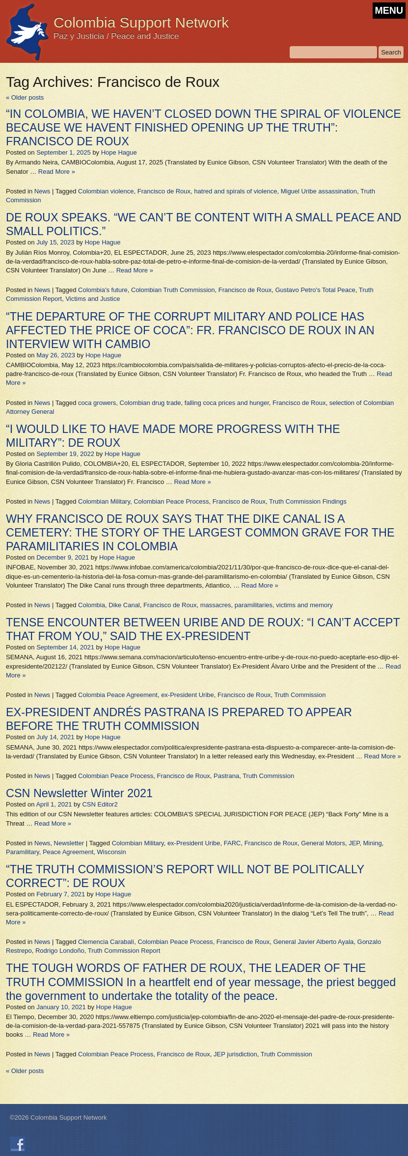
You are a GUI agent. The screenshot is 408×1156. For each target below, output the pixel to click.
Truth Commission (300, 695)
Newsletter (69, 843)
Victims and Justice (92, 298)
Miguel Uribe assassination (319, 191)
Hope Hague (119, 152)
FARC (232, 843)
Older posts (25, 97)
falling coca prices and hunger (227, 402)
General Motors (323, 843)
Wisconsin (111, 852)
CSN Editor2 (99, 804)
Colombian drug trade (150, 402)
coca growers (97, 402)
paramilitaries (253, 605)
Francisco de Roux (163, 191)
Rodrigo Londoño (59, 950)
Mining (372, 843)
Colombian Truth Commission (173, 290)
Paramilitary (22, 852)
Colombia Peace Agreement (118, 695)
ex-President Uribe (187, 695)
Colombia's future (103, 290)
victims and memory (304, 605)
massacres (215, 605)
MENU (389, 10)
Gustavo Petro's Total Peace (315, 290)
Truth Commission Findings (308, 501)
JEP (354, 843)
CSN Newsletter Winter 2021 (79, 793)
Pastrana (226, 776)
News (42, 191)
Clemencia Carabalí (106, 941)
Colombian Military (104, 501)
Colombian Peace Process (171, 501)
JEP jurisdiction (235, 1054)
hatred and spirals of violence (235, 191)
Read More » (56, 171)
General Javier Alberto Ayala (313, 941)
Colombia (91, 605)
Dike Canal (124, 605)
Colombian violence (106, 191)
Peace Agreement (68, 852)
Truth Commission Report (124, 950)
